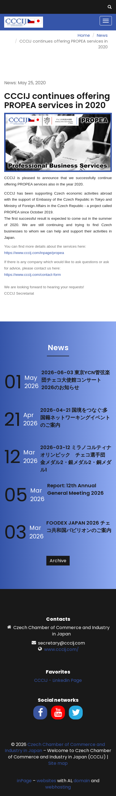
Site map (58, 763)
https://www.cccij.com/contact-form (32, 275)
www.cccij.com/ (61, 649)
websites (46, 780)
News (102, 35)
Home (84, 35)
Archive (58, 560)
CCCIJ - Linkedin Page (58, 680)
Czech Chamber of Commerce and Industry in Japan (55, 747)
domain (82, 780)
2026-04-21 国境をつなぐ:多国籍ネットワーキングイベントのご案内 (75, 417)
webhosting (58, 787)
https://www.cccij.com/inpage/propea (34, 253)
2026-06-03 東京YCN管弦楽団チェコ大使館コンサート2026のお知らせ (75, 380)
